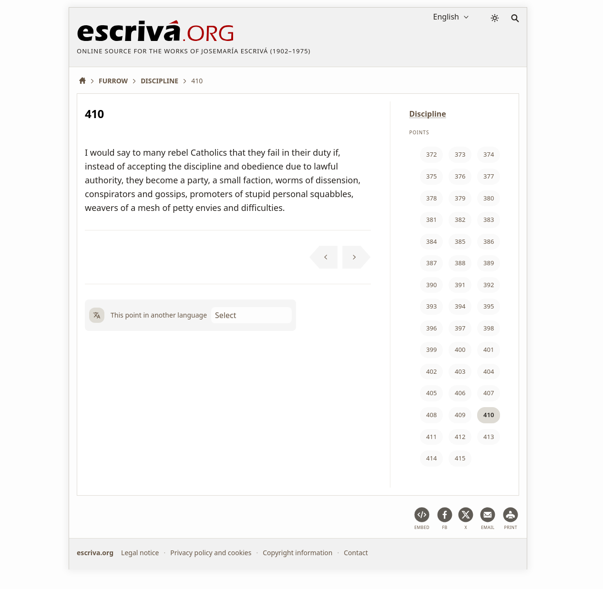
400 (460, 349)
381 (431, 219)
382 (460, 219)
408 (431, 414)
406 (460, 393)
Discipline (427, 114)
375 (431, 176)
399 (431, 349)
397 (460, 328)
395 (488, 306)
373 (460, 154)
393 (431, 306)
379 (460, 198)
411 (431, 436)
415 (460, 458)
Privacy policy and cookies (210, 552)
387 (431, 263)
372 (431, 154)
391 (460, 284)
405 (431, 393)
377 (488, 176)
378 (431, 198)
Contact (356, 552)
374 (488, 154)
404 (488, 371)
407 (488, 393)
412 (460, 436)
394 (460, 306)
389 (488, 263)
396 (431, 328)
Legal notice (140, 552)
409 (460, 414)
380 (488, 198)
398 (488, 328)
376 (460, 176)
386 (488, 241)
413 (488, 436)
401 (488, 349)
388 (460, 263)
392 (488, 284)
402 (431, 371)
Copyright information (297, 552)
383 (488, 219)
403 (460, 371)
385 (460, 241)
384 (431, 241)
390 (431, 284)
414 (431, 458)
